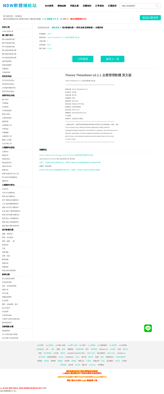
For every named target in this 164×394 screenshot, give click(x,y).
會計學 (84, 357)
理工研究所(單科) (8, 80)
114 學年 (40, 345)
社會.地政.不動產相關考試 (11, 211)
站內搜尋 (49, 6)
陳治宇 (125, 349)
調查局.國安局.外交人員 (10, 173)
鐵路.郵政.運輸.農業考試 (10, 226)
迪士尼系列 (6, 308)
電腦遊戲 (5, 267)
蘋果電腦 (5, 252)
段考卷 (67, 361)
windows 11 (121, 353)
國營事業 (5, 121)
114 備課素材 (102, 345)
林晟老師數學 (7, 65)
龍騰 (58, 349)
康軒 (53, 349)
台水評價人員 (7, 143)
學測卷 (39, 361)
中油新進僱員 (7, 110)
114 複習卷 (113, 345)
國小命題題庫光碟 (8, 39)
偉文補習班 (48, 353)
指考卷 (46, 361)
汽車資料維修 (7, 315)
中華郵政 (5, 103)
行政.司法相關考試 (8, 193)
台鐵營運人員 (7, 125)
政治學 (70, 365)
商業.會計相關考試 (8, 196)
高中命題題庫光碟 (8, 46)
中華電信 (5, 129)
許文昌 (56, 353)
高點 (40, 353)
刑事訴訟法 (110, 357)
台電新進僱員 (7, 118)
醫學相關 (5, 259)
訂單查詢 (99, 6)
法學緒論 (63, 365)
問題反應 (74, 6)
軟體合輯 (5, 245)
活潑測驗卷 (40, 349)
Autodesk (92, 365)
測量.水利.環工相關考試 (10, 207)
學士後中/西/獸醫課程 (9, 177)
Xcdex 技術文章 (7, 31)
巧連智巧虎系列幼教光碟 (10, 319)
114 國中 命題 (72, 345)
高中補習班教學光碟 (9, 58)
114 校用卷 (123, 345)
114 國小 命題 (60, 345)
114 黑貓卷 (91, 345)
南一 (47, 349)
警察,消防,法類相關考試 (10, 222)
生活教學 (5, 300)
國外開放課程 (7, 322)
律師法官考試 (7, 166)
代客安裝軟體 (120, 357)
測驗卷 (60, 361)
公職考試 (5, 151)
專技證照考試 (7, 162)
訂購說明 (112, 6)
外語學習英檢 (7, 282)
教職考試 (5, 170)
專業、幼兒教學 (7, 237)
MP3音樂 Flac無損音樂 (10, 338)
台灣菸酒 (5, 107)
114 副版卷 (49, 345)
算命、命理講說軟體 (9, 286)
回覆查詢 (87, 6)
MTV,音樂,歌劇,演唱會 (10, 334)
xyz (1, 388)
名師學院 (94, 349)
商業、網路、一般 (8, 241)
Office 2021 (111, 353)
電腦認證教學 (7, 297)
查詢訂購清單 (150, 17)
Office (77, 357)
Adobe (61, 357)
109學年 (113, 349)
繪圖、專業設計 (7, 234)
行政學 (124, 361)
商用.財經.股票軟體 (9, 270)
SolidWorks (69, 357)
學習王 (63, 353)
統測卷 (73, 361)
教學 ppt (81, 361)
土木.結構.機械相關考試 (10, 204)
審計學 (84, 365)
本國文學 (96, 361)
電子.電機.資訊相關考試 (10, 200)
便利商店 (74, 373)
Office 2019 (91, 353)
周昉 (102, 357)
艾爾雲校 (5, 69)
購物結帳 (62, 6)
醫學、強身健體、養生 (10, 304)
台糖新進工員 (7, 136)
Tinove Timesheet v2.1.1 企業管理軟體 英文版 (98, 75)
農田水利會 (6, 114)
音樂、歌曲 (6, 256)
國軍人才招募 (7, 140)
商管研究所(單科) (8, 84)
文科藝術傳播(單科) (9, 88)
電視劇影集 (6, 331)
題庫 (63, 349)
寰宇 (87, 349)
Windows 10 (103, 349)
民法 (103, 361)
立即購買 (83, 58)
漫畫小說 (5, 289)
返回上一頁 (112, 58)
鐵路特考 (5, 155)
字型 (3, 248)
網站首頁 (55, 28)
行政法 (117, 361)
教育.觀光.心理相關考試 (10, 218)
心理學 (88, 361)
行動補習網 (6, 72)
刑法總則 (110, 361)
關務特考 (5, 181)
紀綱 (96, 357)
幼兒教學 (5, 311)
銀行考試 (5, 99)
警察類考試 (6, 159)
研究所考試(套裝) (8, 91)
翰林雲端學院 (7, 61)
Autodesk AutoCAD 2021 (76, 353)
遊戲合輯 (5, 263)
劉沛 (119, 349)
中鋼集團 (5, 132)
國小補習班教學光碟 (9, 50)
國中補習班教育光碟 (9, 54)
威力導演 (42, 357)
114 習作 (82, 345)
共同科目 (5, 189)
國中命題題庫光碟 (8, 43)
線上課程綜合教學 (8, 278)
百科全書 (5, 293)
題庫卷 (53, 361)
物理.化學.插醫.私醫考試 (10, 215)
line (105, 377)
